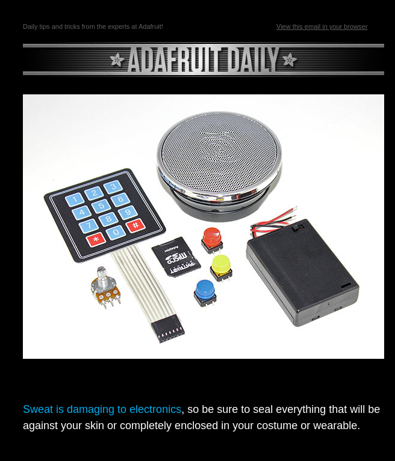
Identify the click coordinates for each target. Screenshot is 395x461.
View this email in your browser (321, 26)
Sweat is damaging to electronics (102, 409)
